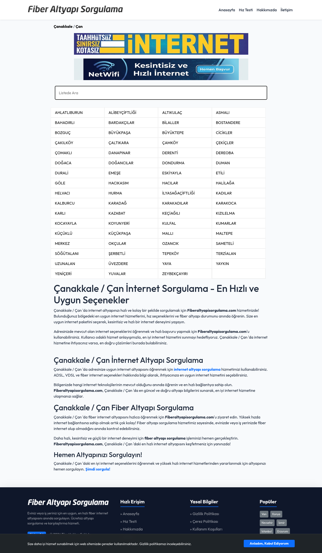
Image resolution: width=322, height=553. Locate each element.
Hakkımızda (267, 9)
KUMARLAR (226, 223)
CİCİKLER (224, 132)
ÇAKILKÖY (64, 142)
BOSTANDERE (228, 122)
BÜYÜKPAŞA (119, 132)
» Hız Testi (128, 521)
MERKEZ (62, 243)
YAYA (166, 263)
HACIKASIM (118, 183)
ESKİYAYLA (171, 173)
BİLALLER (170, 122)
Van (264, 514)
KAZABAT (116, 213)
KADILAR (224, 193)
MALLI (167, 233)
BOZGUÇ (63, 132)
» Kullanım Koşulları (206, 529)
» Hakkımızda (131, 529)
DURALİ (61, 173)
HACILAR (170, 183)
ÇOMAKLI (63, 152)
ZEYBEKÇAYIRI (174, 273)
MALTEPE (224, 233)
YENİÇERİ (63, 273)
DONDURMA (173, 162)
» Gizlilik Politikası (204, 513)
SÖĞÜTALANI (67, 253)
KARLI (60, 213)
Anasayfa (227, 9)
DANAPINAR (119, 152)
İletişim (287, 9)
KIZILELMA (225, 213)
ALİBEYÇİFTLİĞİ (122, 112)
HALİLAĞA (225, 183)
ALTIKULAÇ (172, 112)
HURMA (115, 193)
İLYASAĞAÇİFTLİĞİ (178, 193)
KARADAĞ (117, 203)
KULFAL (169, 223)
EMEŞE (114, 173)
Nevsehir (267, 522)
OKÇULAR (117, 243)
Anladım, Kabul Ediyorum (269, 543)
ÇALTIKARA (118, 142)
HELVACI (62, 193)
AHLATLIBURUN (69, 112)
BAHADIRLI (64, 122)
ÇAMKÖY (170, 142)
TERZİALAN (226, 253)
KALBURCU (64, 203)
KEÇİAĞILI (171, 213)
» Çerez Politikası (204, 521)
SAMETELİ (225, 243)
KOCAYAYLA (66, 223)
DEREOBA (225, 152)
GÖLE (60, 183)
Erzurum (282, 531)
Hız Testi (246, 9)
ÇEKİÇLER (225, 142)
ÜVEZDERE (118, 263)
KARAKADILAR (175, 203)
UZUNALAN (65, 263)
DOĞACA (63, 162)
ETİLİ (220, 173)
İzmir (281, 522)
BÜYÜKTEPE (173, 132)
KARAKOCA (226, 203)
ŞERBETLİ (116, 253)
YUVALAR (116, 273)
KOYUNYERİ (119, 223)
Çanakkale (63, 26)
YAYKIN (222, 263)
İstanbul (267, 531)
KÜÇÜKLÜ (63, 233)
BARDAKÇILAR (121, 122)
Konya (276, 514)
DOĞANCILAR (120, 162)
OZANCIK (170, 243)
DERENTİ (170, 152)
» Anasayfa (129, 513)
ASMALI (223, 112)
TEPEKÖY (170, 253)
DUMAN (223, 162)
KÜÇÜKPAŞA (119, 233)
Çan (79, 26)
